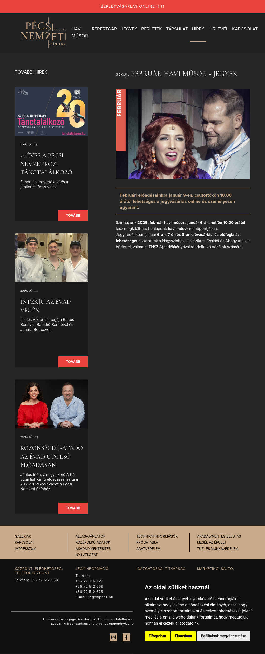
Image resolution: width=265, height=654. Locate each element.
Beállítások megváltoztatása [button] (223, 636)
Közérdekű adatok (93, 543)
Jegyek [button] (130, 29)
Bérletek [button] (152, 29)
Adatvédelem (148, 549)
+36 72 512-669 (90, 587)
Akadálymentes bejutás (219, 537)
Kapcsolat (24, 543)
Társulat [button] (178, 29)
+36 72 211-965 (89, 581)
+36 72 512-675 (89, 592)
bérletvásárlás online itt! (132, 6)
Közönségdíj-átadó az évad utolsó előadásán (51, 457)
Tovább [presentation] (73, 216)
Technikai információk (157, 537)
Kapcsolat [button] (246, 29)
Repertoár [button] (105, 29)
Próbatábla (147, 543)
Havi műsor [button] (81, 32)
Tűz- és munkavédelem (217, 549)
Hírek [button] (199, 29)
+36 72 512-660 (44, 580)
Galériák (23, 537)
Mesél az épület (212, 543)
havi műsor (178, 228)
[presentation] (51, 112)
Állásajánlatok (90, 537)
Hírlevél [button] (219, 29)
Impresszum (25, 549)
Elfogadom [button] (157, 636)
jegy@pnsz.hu (101, 597)
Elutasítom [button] (183, 636)
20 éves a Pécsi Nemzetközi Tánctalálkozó (46, 164)
